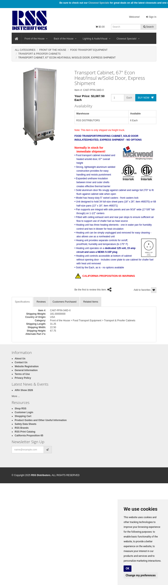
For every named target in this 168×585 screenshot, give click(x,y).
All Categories (25, 50)
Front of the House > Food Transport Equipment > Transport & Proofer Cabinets (92, 320)
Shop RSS (20, 408)
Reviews (41, 301)
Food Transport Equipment (89, 50)
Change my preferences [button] (141, 575)
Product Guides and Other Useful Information (41, 420)
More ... (16, 396)
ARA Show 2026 (24, 390)
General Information (26, 370)
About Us (20, 358)
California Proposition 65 (29, 435)
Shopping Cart (23, 416)
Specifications (22, 301)
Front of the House (36, 39)
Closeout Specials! (128, 39)
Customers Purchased (64, 301)
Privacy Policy (23, 378)
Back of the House (65, 39)
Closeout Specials (98, 2)
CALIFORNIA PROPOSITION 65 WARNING (105, 276)
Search (148, 26)
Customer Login (24, 412)
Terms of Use (22, 374)
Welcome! (134, 17)
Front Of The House (52, 50)
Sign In (151, 17)
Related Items (90, 301)
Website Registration (27, 366)
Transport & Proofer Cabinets (39, 53)
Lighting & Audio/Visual (97, 39)
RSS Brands (22, 427)
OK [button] (127, 568)
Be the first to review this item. (91, 289)
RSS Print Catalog (25, 431)
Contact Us (21, 362)
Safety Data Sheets (25, 424)
